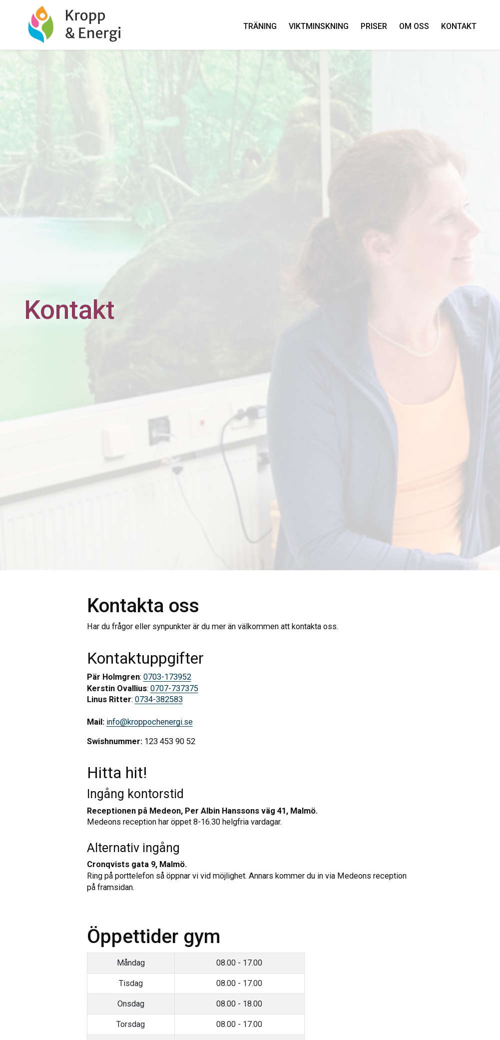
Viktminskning (318, 26)
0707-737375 (174, 688)
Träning (259, 26)
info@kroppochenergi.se (149, 722)
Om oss (414, 26)
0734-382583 (159, 699)
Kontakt (458, 26)
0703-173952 (167, 677)
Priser (373, 26)
